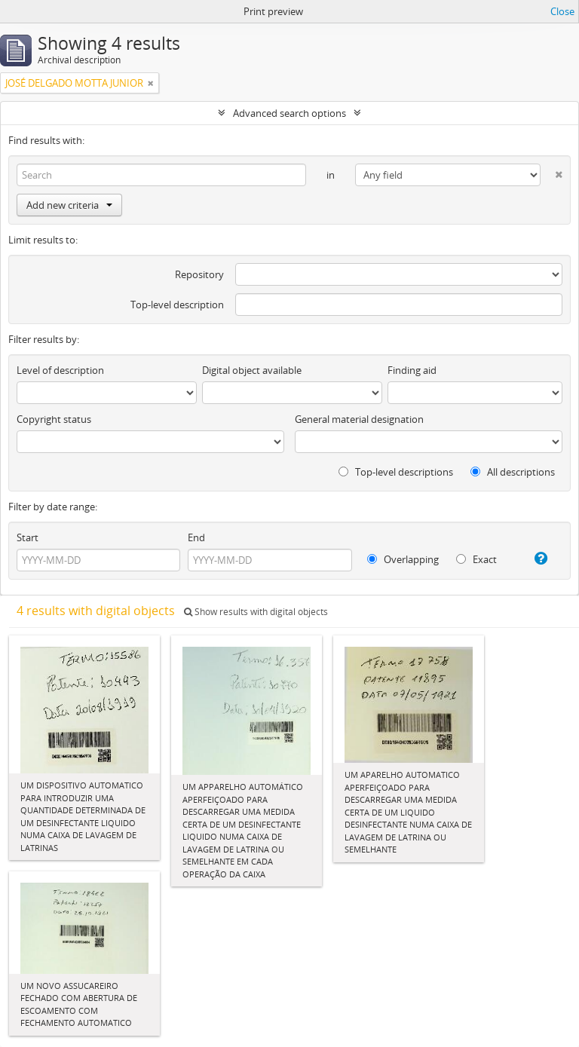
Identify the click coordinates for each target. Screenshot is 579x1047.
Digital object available (252, 370)
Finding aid (412, 370)
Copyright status (54, 419)
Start (27, 537)
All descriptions (512, 472)
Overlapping (403, 559)
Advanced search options (289, 113)
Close (562, 11)
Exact (476, 559)
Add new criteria (69, 205)
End (196, 537)
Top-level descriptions (396, 472)
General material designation (359, 419)
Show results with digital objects (256, 611)
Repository (199, 274)
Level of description (60, 370)
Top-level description (177, 304)
